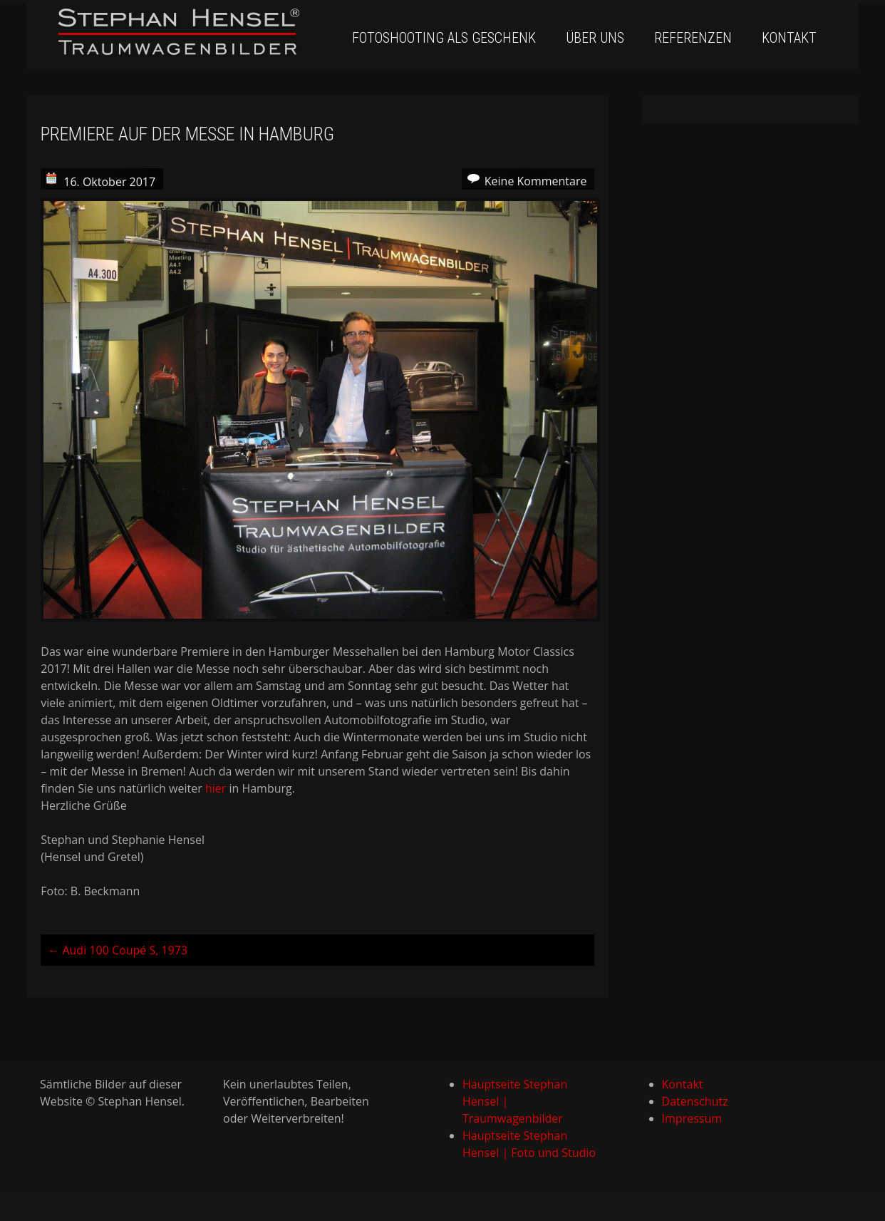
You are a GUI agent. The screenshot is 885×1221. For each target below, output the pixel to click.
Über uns (595, 37)
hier (215, 788)
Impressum (692, 1118)
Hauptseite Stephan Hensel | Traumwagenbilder (514, 1101)
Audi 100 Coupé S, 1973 (117, 950)
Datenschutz (695, 1101)
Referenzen (693, 37)
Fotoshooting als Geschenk (444, 37)
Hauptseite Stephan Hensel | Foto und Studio (529, 1144)
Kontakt (789, 37)
